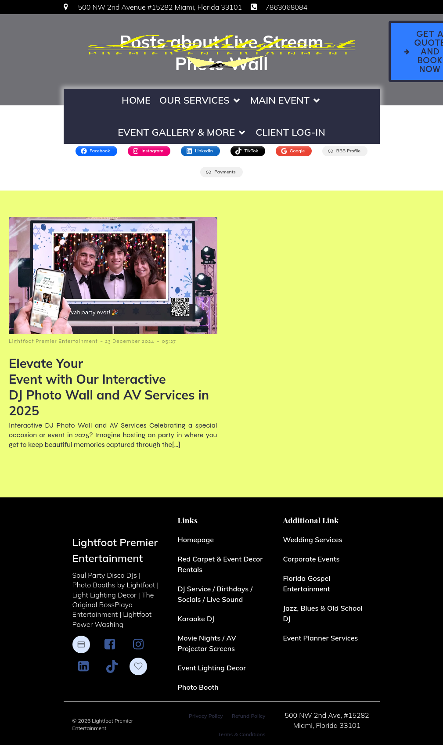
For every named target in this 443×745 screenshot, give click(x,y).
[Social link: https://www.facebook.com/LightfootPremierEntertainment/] (113, 645)
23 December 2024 (130, 341)
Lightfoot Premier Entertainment (53, 341)
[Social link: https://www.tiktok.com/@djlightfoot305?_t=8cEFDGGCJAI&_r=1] (115, 667)
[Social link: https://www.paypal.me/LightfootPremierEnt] (85, 645)
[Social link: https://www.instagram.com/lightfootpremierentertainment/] (141, 645)
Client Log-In (290, 132)
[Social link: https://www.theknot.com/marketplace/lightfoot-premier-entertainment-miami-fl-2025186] (143, 667)
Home (136, 100)
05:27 (169, 341)
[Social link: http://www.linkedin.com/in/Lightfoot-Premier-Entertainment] (86, 667)
